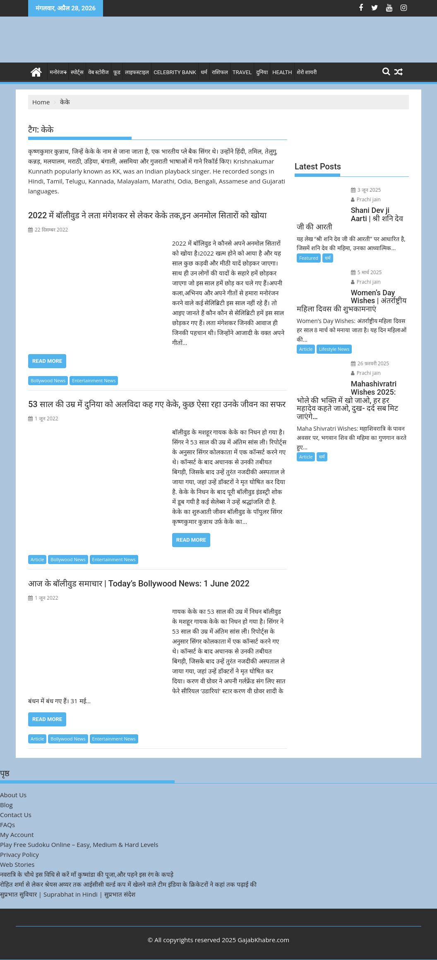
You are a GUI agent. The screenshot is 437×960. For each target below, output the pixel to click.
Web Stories (17, 864)
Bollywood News (48, 380)
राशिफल (220, 72)
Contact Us (15, 814)
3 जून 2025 (365, 189)
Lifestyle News (334, 349)
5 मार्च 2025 (365, 272)
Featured (308, 258)
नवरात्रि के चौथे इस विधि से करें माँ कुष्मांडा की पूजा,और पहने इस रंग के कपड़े (86, 874)
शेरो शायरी (307, 72)
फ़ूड (116, 72)
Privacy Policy (19, 854)
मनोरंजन (58, 72)
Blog (6, 805)
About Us (13, 795)
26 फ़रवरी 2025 (369, 363)
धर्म (204, 72)
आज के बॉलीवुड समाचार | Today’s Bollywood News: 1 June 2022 (139, 584)
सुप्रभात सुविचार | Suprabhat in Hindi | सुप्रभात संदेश (67, 894)
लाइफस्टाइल (137, 72)
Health (282, 72)
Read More (47, 361)
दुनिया (262, 72)
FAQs (7, 824)
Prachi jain (365, 199)
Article (37, 559)
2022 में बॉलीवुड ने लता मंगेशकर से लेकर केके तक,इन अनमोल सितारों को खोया (147, 215)
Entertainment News (93, 380)
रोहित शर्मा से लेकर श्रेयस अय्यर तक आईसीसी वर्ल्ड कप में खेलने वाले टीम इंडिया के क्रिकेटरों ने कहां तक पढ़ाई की (128, 884)
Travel (242, 72)
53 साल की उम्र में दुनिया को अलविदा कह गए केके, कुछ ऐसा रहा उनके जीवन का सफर (157, 404)
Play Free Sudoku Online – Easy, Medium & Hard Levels (79, 844)
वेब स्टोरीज (98, 72)
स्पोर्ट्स (77, 72)
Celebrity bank (175, 72)
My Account (17, 834)
